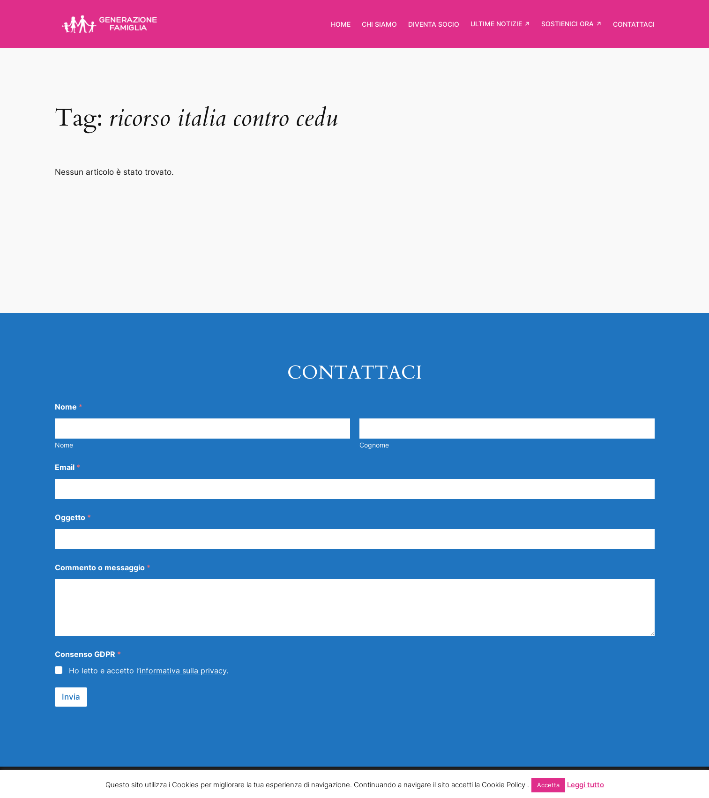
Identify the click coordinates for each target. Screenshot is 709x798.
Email (67, 467)
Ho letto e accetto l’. (148, 670)
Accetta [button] (548, 785)
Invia (71, 696)
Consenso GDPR (88, 654)
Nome (64, 445)
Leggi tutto (585, 784)
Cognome (374, 445)
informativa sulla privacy (183, 670)
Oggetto (73, 517)
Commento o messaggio (102, 567)
